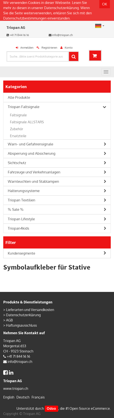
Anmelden (27, 47)
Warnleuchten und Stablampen (33, 181)
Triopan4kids (18, 228)
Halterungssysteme (24, 190)
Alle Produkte (19, 97)
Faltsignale (18, 115)
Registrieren (49, 47)
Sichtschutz (17, 162)
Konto (69, 47)
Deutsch (22, 397)
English (8, 397)
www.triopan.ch (15, 388)
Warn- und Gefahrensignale (30, 144)
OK (104, 4)
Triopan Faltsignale (23, 106)
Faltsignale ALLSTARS (27, 122)
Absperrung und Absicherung (31, 153)
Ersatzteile (18, 136)
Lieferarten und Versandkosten (30, 310)
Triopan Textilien (21, 200)
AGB (9, 320)
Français (38, 397)
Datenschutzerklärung (61, 8)
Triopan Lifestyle (21, 219)
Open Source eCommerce (89, 408)
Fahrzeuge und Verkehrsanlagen (34, 172)
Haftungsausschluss (21, 325)
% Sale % (16, 209)
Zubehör (16, 129)
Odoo (51, 408)
